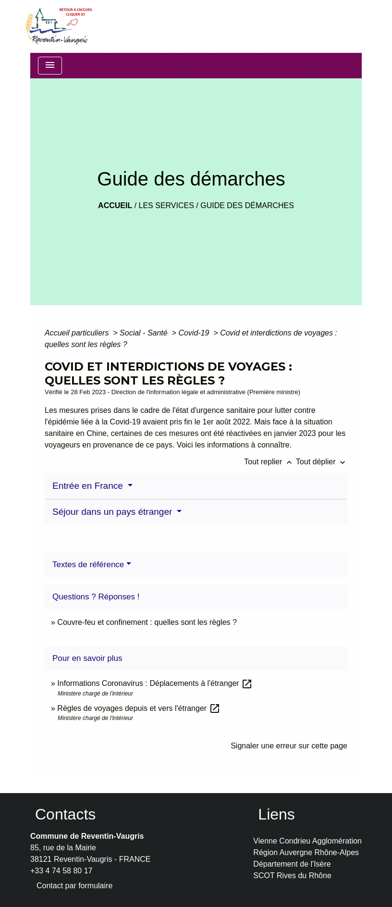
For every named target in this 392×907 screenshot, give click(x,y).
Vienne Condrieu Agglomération (307, 841)
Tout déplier (321, 462)
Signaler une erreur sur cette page (289, 746)
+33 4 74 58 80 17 (61, 871)
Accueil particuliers (78, 333)
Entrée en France (88, 486)
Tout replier (270, 462)
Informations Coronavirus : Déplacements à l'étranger (155, 683)
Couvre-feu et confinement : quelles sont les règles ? (147, 622)
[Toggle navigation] (50, 66)
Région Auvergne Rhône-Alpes (306, 852)
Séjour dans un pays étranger (113, 512)
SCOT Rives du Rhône (292, 875)
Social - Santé (145, 333)
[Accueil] (58, 26)
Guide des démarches (247, 205)
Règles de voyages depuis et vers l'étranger (138, 708)
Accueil (115, 205)
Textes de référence (88, 564)
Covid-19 (194, 333)
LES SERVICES (166, 205)
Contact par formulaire (74, 886)
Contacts (65, 814)
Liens (276, 814)
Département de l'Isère (292, 864)
